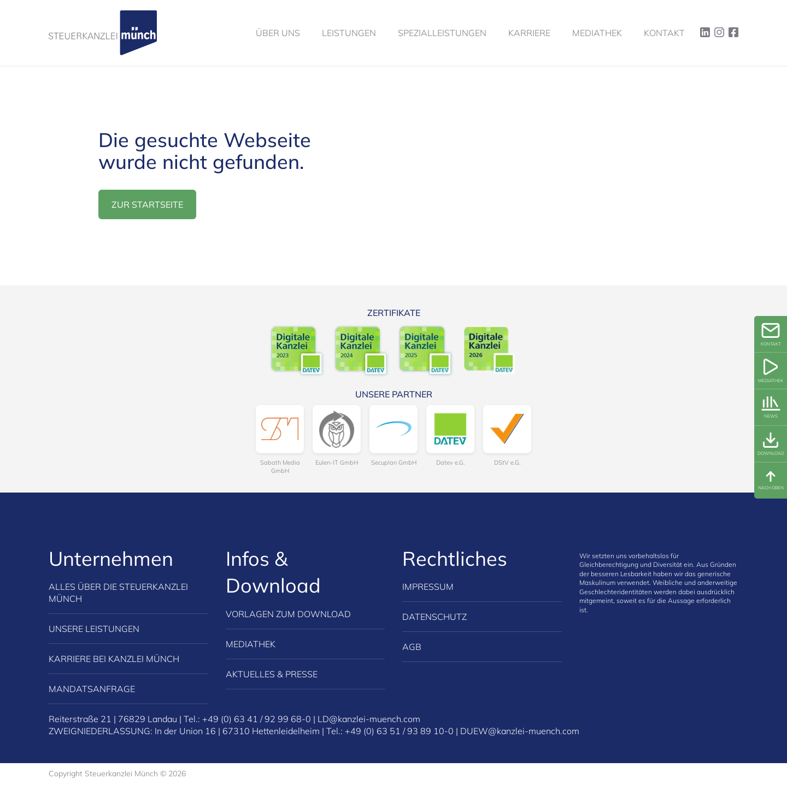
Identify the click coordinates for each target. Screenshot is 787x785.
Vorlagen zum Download (288, 613)
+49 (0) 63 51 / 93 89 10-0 (399, 730)
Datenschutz (434, 616)
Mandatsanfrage (92, 688)
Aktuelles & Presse (272, 674)
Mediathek (250, 643)
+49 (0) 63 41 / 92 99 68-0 (256, 718)
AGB (411, 646)
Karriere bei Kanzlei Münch (114, 658)
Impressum (428, 586)
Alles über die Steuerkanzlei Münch (118, 592)
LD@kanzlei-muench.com (369, 718)
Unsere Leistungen (94, 628)
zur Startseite (147, 204)
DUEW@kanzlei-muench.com (519, 730)
